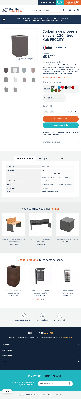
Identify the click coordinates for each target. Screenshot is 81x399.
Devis (59, 2)
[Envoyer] (70, 383)
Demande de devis (61, 125)
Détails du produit (25, 158)
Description (43, 158)
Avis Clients (59, 158)
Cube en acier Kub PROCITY (67, 239)
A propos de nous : (52, 142)
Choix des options (52, 82)
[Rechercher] (49, 10)
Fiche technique (25, 59)
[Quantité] (49, 111)
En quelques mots (52, 62)
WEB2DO (59, 395)
